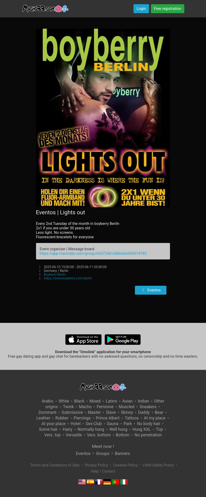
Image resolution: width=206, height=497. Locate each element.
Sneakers (148, 406)
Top (159, 429)
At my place (155, 418)
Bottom (122, 435)
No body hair (148, 423)
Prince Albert (108, 418)
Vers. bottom (99, 435)
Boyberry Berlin (55, 274)
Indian (143, 401)
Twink (68, 406)
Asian (127, 401)
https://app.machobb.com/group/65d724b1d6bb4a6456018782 (93, 253)
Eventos (151, 290)
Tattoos (132, 418)
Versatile (74, 435)
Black (79, 401)
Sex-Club (94, 423)
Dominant (48, 412)
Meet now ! (103, 446)
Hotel (76, 423)
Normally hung (90, 429)
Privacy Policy (96, 465)
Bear (159, 412)
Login (141, 8)
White (64, 401)
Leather (43, 418)
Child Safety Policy (158, 465)
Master (94, 412)
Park (128, 423)
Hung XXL (142, 429)
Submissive (72, 412)
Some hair (48, 429)
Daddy (144, 412)
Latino (111, 401)
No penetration (148, 435)
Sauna (112, 423)
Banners (122, 453)
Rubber (62, 418)
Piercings (82, 418)
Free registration (167, 8)
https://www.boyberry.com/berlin (68, 278)
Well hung (118, 429)
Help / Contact (103, 471)
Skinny (127, 412)
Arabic (47, 401)
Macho (85, 406)
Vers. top (52, 435)
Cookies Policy (125, 465)
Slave (111, 412)
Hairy (67, 429)
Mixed (95, 401)
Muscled (126, 406)
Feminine (105, 406)
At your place (53, 423)
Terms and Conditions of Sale (54, 465)
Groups (102, 453)
